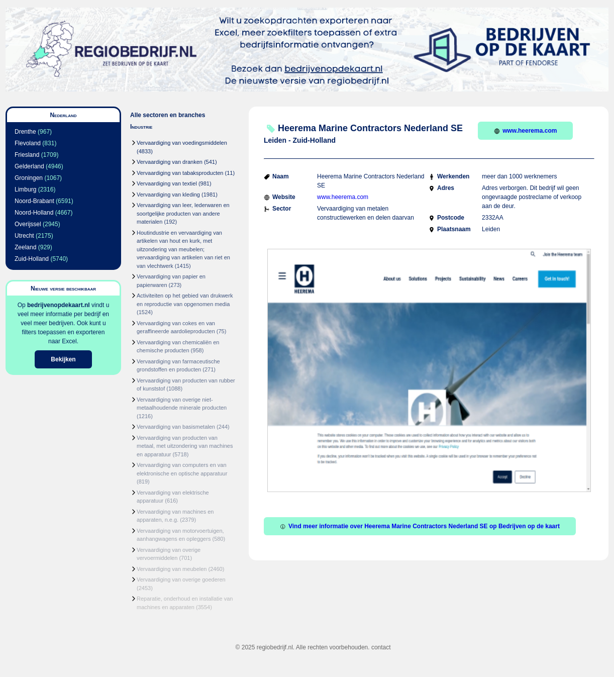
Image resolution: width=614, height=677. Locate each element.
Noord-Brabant (34, 201)
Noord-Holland (34, 212)
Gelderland (29, 166)
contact (381, 647)
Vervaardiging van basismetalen (176, 427)
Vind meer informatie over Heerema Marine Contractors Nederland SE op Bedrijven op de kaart (420, 526)
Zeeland (25, 247)
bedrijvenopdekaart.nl (58, 305)
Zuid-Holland (32, 258)
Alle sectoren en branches (167, 115)
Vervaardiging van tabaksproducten (180, 173)
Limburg (25, 189)
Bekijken (63, 359)
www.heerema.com (525, 130)
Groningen (29, 177)
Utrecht (24, 235)
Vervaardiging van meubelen (172, 569)
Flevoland (28, 143)
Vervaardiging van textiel (167, 183)
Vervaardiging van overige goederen (181, 579)
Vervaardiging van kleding (168, 194)
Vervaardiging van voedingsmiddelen (182, 143)
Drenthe (25, 131)
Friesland (27, 154)
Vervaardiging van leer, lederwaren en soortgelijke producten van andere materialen (183, 213)
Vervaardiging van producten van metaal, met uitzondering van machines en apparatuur (185, 446)
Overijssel (28, 224)
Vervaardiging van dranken (169, 162)
